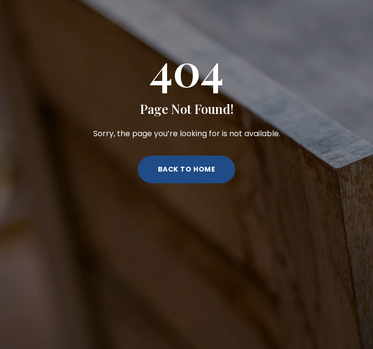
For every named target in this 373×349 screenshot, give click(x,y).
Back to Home (187, 169)
